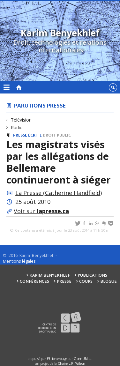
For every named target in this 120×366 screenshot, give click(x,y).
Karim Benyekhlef (49, 275)
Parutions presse (40, 105)
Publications (92, 275)
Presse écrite (27, 135)
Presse (64, 281)
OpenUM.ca (83, 358)
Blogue (108, 281)
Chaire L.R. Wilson (71, 363)
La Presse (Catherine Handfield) (58, 193)
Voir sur (41, 211)
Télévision (21, 120)
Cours (86, 281)
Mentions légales (19, 261)
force (59, 358)
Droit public (57, 135)
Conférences (34, 281)
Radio (17, 127)
